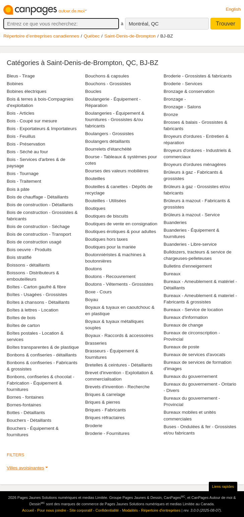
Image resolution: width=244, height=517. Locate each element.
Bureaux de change (183, 325)
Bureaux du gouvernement (190, 376)
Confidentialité (107, 510)
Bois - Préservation (26, 144)
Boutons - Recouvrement (110, 276)
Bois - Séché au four (27, 151)
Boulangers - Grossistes (109, 133)
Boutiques (95, 208)
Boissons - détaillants (28, 265)
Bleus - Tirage (21, 75)
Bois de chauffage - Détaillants (37, 196)
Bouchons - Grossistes (108, 83)
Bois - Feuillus (21, 136)
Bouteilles (95, 178)
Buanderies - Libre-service (190, 244)
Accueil (28, 510)
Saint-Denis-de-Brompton (130, 36)
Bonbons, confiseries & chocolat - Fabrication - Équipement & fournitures (40, 383)
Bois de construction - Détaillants (40, 204)
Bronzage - (175, 99)
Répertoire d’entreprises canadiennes (41, 36)
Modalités (130, 510)
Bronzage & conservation (189, 91)
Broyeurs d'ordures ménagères (195, 164)
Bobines (15, 83)
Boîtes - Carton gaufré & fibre (36, 286)
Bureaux (172, 273)
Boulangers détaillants (107, 141)
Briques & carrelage (105, 394)
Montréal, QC (144, 23)
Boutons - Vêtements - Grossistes (119, 284)
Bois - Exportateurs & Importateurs (42, 128)
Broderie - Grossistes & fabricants (198, 75)
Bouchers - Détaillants (29, 420)
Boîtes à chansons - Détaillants (38, 302)
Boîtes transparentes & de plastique (43, 347)
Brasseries (96, 343)
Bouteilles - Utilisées (105, 200)
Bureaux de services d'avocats (194, 354)
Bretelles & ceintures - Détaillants (118, 364)
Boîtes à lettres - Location (32, 309)
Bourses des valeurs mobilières (116, 170)
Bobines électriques (27, 91)
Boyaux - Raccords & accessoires (119, 335)
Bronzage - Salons (182, 106)
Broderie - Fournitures (107, 433)
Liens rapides (223, 486)
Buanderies (175, 222)
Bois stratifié (19, 257)
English (233, 9)
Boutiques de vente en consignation (121, 223)
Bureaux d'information (186, 317)
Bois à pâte (18, 189)
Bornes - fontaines (25, 397)
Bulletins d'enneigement (188, 266)
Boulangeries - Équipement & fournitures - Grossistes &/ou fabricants (114, 119)
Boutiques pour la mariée (110, 246)
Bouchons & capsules (107, 75)
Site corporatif (80, 510)
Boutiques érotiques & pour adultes (120, 231)
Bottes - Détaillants (26, 412)
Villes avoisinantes (25, 467)
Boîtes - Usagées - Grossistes (37, 294)
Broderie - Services (183, 83)
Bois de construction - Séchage (38, 226)
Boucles (93, 91)
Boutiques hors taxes (106, 239)
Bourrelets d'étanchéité (108, 149)
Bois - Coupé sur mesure (32, 120)
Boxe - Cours (98, 291)
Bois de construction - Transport (39, 234)
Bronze (171, 114)
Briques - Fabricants (105, 409)
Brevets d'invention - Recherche (117, 386)
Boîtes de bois (21, 317)
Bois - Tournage (23, 173)
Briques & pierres (102, 402)
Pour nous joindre (51, 510)
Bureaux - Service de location (193, 309)
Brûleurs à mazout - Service (192, 214)
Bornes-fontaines (24, 404)
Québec (92, 36)
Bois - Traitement (24, 181)
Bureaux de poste (181, 346)
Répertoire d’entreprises (160, 510)
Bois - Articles (20, 113)
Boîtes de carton (23, 325)
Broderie (93, 425)
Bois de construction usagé (34, 241)
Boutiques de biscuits (106, 216)
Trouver (225, 23)
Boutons (93, 268)
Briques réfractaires (105, 417)
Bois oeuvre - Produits (29, 249)
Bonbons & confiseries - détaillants (42, 354)
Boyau (91, 299)
